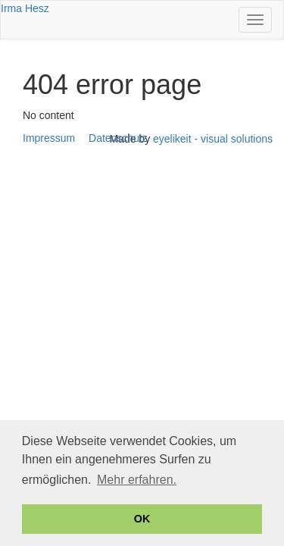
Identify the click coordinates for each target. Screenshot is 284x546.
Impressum (49, 138)
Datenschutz (118, 138)
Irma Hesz (25, 8)
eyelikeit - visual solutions (213, 139)
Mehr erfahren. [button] (136, 479)
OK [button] (142, 519)
